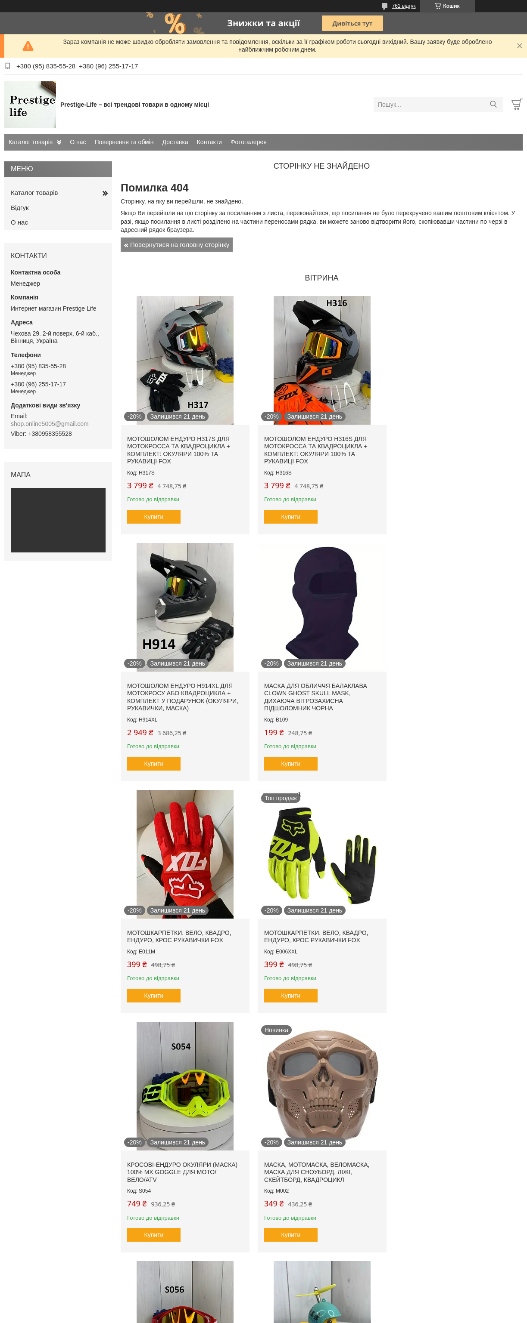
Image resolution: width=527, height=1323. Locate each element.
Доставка (175, 142)
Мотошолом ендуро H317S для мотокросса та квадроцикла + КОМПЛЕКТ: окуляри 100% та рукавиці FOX (178, 448)
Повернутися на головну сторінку (179, 244)
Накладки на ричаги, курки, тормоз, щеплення (308, 1169)
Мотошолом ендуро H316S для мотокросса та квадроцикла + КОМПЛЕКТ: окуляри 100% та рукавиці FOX (313, 448)
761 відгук (403, 6)
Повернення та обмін (124, 142)
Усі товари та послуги (319, 1269)
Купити (154, 515)
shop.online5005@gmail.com (50, 423)
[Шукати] (493, 104)
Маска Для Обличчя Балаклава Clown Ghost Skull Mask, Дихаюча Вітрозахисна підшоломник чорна (178, 694)
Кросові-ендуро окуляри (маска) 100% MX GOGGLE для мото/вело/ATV (182, 935)
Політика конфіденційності (335, 1315)
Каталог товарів (31, 142)
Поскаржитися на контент (268, 1315)
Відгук (20, 207)
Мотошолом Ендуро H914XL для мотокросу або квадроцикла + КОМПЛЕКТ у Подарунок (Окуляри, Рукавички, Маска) (453, 448)
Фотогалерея (249, 142)
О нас (78, 142)
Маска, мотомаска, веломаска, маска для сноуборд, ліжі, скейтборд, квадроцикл (315, 935)
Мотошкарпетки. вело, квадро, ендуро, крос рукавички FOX (314, 686)
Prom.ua (303, 1307)
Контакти (209, 142)
